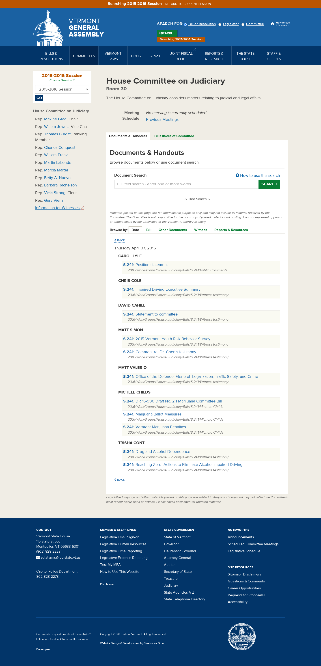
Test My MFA (110, 564)
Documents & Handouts (128, 136)
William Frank (56, 155)
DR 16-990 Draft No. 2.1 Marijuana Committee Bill (172, 401)
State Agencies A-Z (179, 592)
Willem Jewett (56, 126)
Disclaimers (252, 574)
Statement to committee (150, 314)
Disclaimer (107, 584)
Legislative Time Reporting (121, 551)
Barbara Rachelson (60, 185)
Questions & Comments (246, 581)
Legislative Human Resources (123, 544)
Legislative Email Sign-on (119, 537)
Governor (171, 544)
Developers (43, 649)
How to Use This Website (119, 571)
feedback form (59, 639)
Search (167, 33)
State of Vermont (177, 537)
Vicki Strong (54, 192)
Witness (200, 230)
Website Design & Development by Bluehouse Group (132, 643)
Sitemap (234, 574)
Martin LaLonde (57, 162)
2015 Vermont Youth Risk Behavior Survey (166, 339)
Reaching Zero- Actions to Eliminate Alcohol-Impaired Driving (182, 464)
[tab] (128, 136)
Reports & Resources (231, 230)
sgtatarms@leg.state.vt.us (58, 557)
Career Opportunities (244, 588)
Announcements (241, 537)
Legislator (229, 24)
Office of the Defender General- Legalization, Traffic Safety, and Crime (190, 376)
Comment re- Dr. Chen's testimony (159, 352)
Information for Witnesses (59, 207)
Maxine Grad (55, 119)
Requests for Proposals (245, 595)
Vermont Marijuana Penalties (154, 427)
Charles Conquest (59, 147)
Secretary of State (178, 571)
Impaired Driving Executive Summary (161, 289)
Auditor (170, 564)
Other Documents (173, 230)
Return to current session (188, 4)
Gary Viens (53, 200)
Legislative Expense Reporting (124, 558)
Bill (148, 230)
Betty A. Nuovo (57, 177)
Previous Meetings (162, 119)
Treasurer (171, 578)
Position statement (145, 264)
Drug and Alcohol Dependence (156, 451)
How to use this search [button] (258, 175)
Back (119, 240)
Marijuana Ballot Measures (152, 414)
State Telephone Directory (184, 599)
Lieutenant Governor (180, 551)
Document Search (197, 176)
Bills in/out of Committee (174, 136)
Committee (253, 24)
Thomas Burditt (57, 134)
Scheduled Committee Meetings (253, 544)
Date (135, 230)
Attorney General (177, 558)
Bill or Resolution (200, 24)
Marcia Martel (56, 170)
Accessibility (238, 602)
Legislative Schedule (244, 551)
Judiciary (171, 585)
